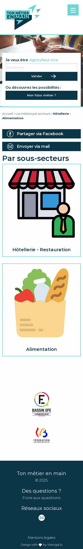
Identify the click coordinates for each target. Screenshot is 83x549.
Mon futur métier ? (41, 95)
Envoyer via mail (33, 146)
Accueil (7, 113)
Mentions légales (41, 537)
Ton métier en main (23, 17)
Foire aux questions (42, 498)
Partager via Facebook (40, 133)
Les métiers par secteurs (33, 113)
